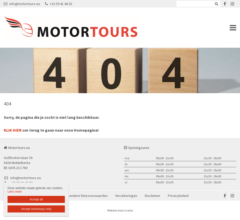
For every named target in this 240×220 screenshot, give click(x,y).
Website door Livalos (120, 210)
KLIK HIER (13, 130)
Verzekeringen (126, 195)
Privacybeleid (178, 195)
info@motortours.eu (22, 4)
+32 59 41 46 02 (58, 4)
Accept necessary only (36, 209)
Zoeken (216, 4)
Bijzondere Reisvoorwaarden (86, 195)
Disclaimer (152, 195)
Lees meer (15, 191)
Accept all (36, 199)
